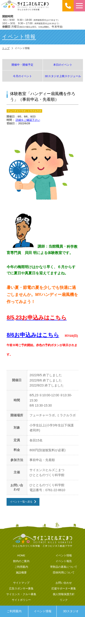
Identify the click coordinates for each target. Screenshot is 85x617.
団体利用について (64, 572)
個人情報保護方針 (64, 594)
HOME (21, 555)
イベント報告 (64, 561)
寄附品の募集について (63, 566)
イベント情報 (42, 611)
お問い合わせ (64, 582)
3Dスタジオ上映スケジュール (63, 76)
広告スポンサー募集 (21, 588)
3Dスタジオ (71, 611)
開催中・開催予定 (22, 64)
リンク (64, 599)
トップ (6, 48)
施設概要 (21, 572)
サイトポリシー (21, 599)
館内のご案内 (21, 561)
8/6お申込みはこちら (33, 335)
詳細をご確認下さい (28, 119)
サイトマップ (21, 582)
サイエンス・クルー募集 (21, 594)
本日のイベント (62, 64)
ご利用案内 (14, 611)
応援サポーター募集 (63, 588)
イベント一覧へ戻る (21, 501)
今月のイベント (22, 76)
